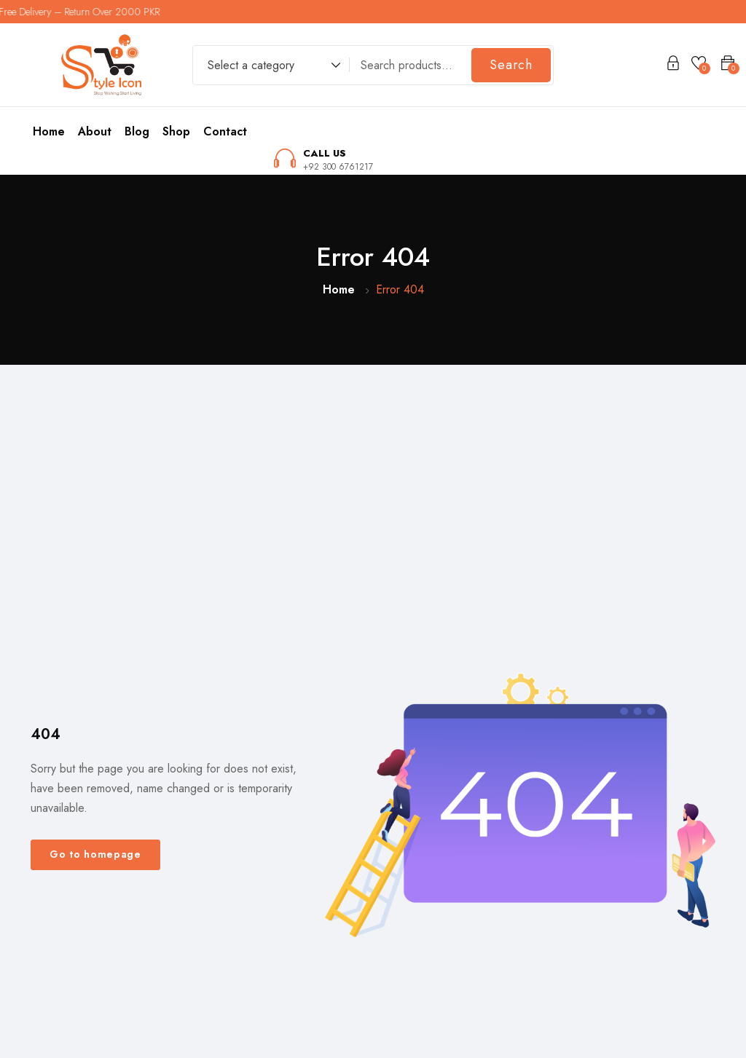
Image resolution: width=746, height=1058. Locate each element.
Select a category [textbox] (251, 65)
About (94, 131)
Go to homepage (95, 854)
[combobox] (267, 67)
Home (49, 131)
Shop (176, 131)
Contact (225, 131)
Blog (137, 131)
